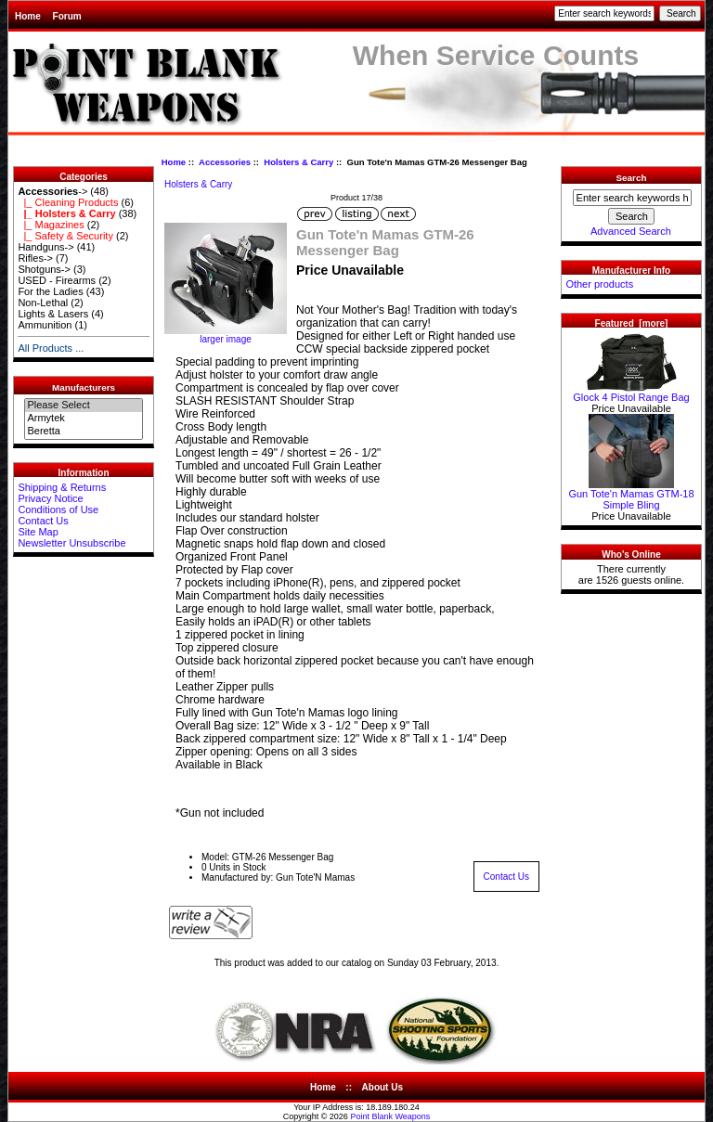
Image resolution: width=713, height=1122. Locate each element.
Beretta (83, 431)
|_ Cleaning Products (68, 202)
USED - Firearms (57, 280)
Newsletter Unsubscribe (71, 542)
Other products (599, 284)
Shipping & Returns (62, 487)
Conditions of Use (58, 509)
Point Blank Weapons (390, 1116)
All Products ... (51, 348)
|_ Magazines (51, 224)
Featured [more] (631, 323)
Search (631, 178)
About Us (382, 1087)
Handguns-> (45, 246)
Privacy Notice (50, 498)
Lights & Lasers (53, 313)
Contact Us (43, 520)
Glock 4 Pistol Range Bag (631, 392)
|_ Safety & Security (65, 235)
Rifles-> (35, 258)
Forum (67, 16)
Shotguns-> (44, 269)
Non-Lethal (43, 302)
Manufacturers (83, 387)
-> (52, 191)
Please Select (83, 405)
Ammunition (44, 324)
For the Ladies (50, 291)
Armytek (83, 418)
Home (28, 16)
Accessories (225, 162)
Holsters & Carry (298, 162)
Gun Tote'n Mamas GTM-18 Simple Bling (631, 494)
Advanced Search (630, 231)
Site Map (38, 531)
